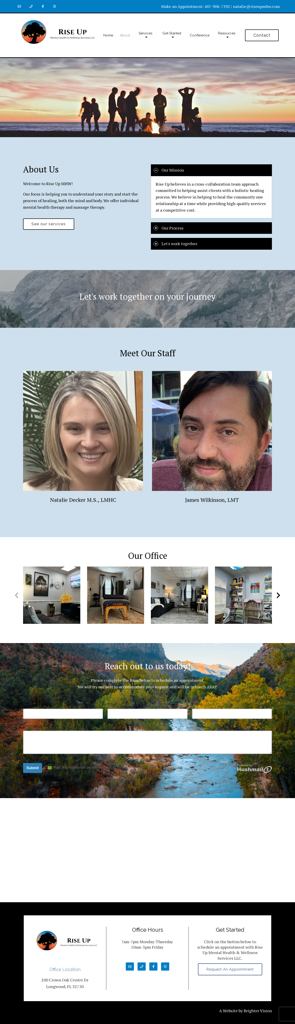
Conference (199, 35)
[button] (278, 595)
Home (108, 35)
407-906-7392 (217, 6)
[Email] (19, 6)
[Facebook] (43, 6)
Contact (261, 35)
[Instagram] (54, 6)
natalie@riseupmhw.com (256, 6)
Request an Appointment (230, 969)
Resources (227, 33)
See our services (48, 224)
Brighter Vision (258, 1010)
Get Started (171, 33)
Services (145, 33)
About (125, 35)
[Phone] (31, 6)
